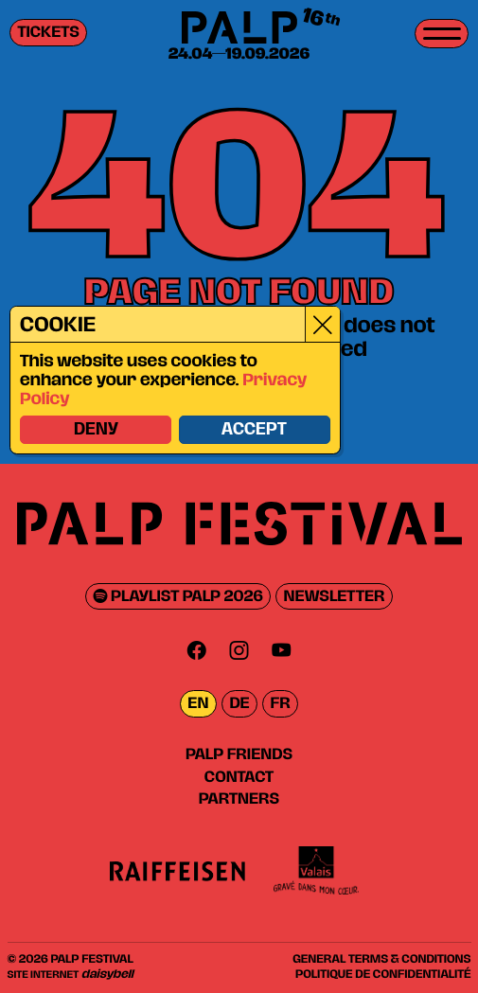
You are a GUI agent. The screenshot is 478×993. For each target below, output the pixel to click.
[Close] (321, 325)
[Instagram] (239, 649)
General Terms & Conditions (381, 959)
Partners (239, 799)
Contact (239, 777)
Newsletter (334, 597)
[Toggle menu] (442, 33)
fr (281, 704)
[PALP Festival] (238, 29)
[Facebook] (197, 649)
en (197, 704)
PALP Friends (239, 754)
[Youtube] (281, 649)
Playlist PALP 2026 (178, 597)
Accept (253, 431)
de (239, 704)
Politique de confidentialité (382, 974)
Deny (94, 431)
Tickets (49, 32)
